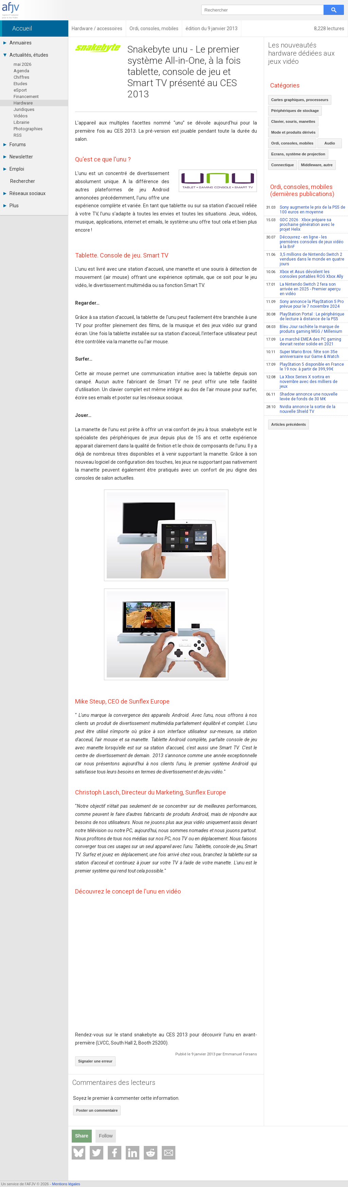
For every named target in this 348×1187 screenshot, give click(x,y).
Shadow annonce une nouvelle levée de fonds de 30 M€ (301, 396)
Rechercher (22, 181)
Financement (26, 96)
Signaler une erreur (95, 1061)
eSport (20, 90)
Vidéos (21, 115)
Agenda (21, 70)
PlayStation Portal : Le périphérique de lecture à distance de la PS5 (305, 316)
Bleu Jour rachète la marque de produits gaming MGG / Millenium (304, 329)
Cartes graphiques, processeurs (299, 100)
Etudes (20, 83)
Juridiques (24, 109)
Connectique (282, 165)
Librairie (21, 122)
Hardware (23, 103)
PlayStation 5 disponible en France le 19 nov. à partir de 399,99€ (305, 366)
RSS (18, 135)
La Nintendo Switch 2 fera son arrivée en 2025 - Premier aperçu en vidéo (303, 289)
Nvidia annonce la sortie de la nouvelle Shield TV (300, 409)
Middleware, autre (317, 165)
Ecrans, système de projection (298, 154)
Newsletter (18, 156)
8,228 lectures (329, 28)
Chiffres (21, 77)
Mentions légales (66, 1184)
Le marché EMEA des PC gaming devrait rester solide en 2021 (303, 341)
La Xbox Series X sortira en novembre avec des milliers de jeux (301, 382)
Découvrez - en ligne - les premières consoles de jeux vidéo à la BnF (304, 242)
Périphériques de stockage (295, 111)
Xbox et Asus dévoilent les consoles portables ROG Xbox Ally (304, 274)
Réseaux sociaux (24, 193)
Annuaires (17, 42)
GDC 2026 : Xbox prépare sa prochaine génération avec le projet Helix (300, 224)
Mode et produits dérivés (293, 132)
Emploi (13, 169)
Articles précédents (288, 424)
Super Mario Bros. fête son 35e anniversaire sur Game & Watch (302, 354)
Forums (14, 144)
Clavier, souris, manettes (293, 121)
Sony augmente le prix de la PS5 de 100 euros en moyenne (305, 209)
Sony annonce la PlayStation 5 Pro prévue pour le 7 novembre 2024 (305, 304)
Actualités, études (25, 55)
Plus (11, 205)
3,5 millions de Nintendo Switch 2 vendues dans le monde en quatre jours (305, 259)
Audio (330, 143)
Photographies (28, 128)
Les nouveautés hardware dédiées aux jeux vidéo (301, 53)
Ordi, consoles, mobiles (292, 143)
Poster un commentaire (97, 1110)
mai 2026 (22, 64)
